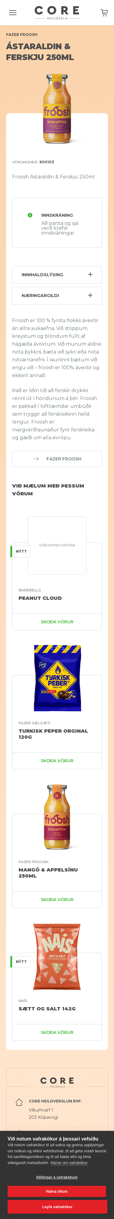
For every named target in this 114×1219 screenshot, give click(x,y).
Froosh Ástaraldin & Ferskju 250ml (53, 176)
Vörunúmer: (33, 162)
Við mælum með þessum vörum (48, 490)
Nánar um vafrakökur (69, 1162)
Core (57, 12)
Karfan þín (104, 12)
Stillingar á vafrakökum (57, 1177)
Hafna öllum (57, 1191)
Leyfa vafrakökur (57, 1207)
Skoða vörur (57, 622)
